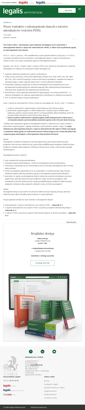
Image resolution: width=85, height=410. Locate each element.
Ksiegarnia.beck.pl (50, 391)
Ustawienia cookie (50, 398)
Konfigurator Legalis (51, 384)
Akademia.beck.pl (50, 394)
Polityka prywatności (39, 407)
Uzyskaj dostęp (42, 263)
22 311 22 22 (14, 380)
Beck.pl (46, 381)
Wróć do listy (71, 222)
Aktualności (7, 22)
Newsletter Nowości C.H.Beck (54, 388)
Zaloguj (68, 10)
